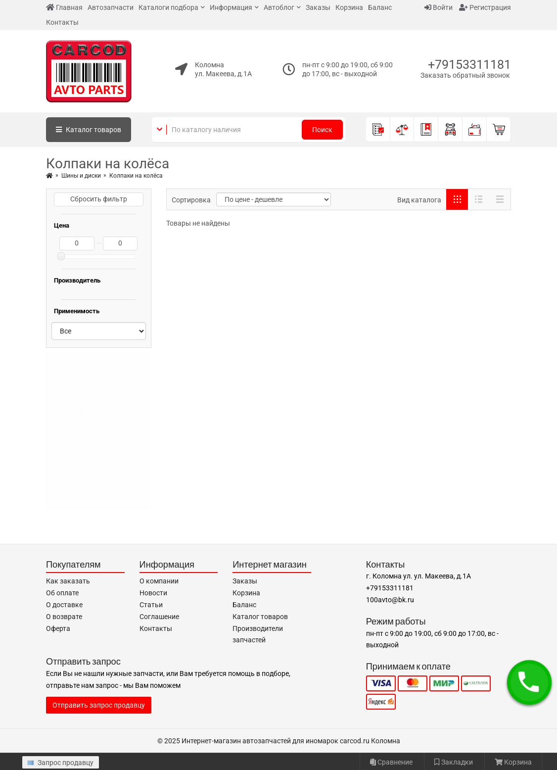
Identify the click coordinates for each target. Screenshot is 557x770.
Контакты (62, 22)
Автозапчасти (111, 7)
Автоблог (279, 7)
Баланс (380, 7)
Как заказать (68, 581)
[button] (529, 682)
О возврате (64, 617)
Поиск (322, 130)
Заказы (318, 7)
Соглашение (159, 617)
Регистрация (485, 7)
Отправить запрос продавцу (98, 705)
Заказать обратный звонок (465, 75)
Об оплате (62, 593)
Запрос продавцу (60, 763)
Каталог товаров (260, 617)
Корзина (349, 7)
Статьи (151, 605)
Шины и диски (81, 175)
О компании (159, 581)
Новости (153, 593)
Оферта (58, 628)
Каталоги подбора (168, 7)
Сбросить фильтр (98, 199)
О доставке (64, 605)
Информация (231, 7)
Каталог (88, 130)
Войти (438, 7)
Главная (64, 7)
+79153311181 (469, 64)
